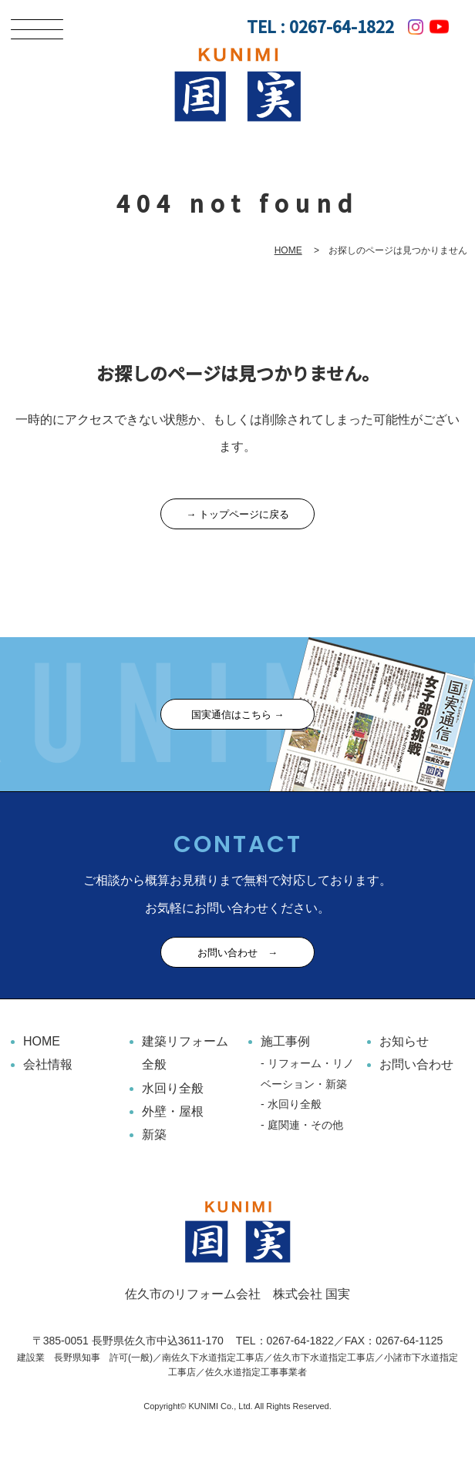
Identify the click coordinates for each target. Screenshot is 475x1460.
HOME (288, 250)
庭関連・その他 (305, 1125)
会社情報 (47, 1064)
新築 (154, 1134)
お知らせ (404, 1041)
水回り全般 (173, 1088)
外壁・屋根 (173, 1111)
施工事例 (285, 1041)
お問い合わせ (416, 1064)
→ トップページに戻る (237, 514)
